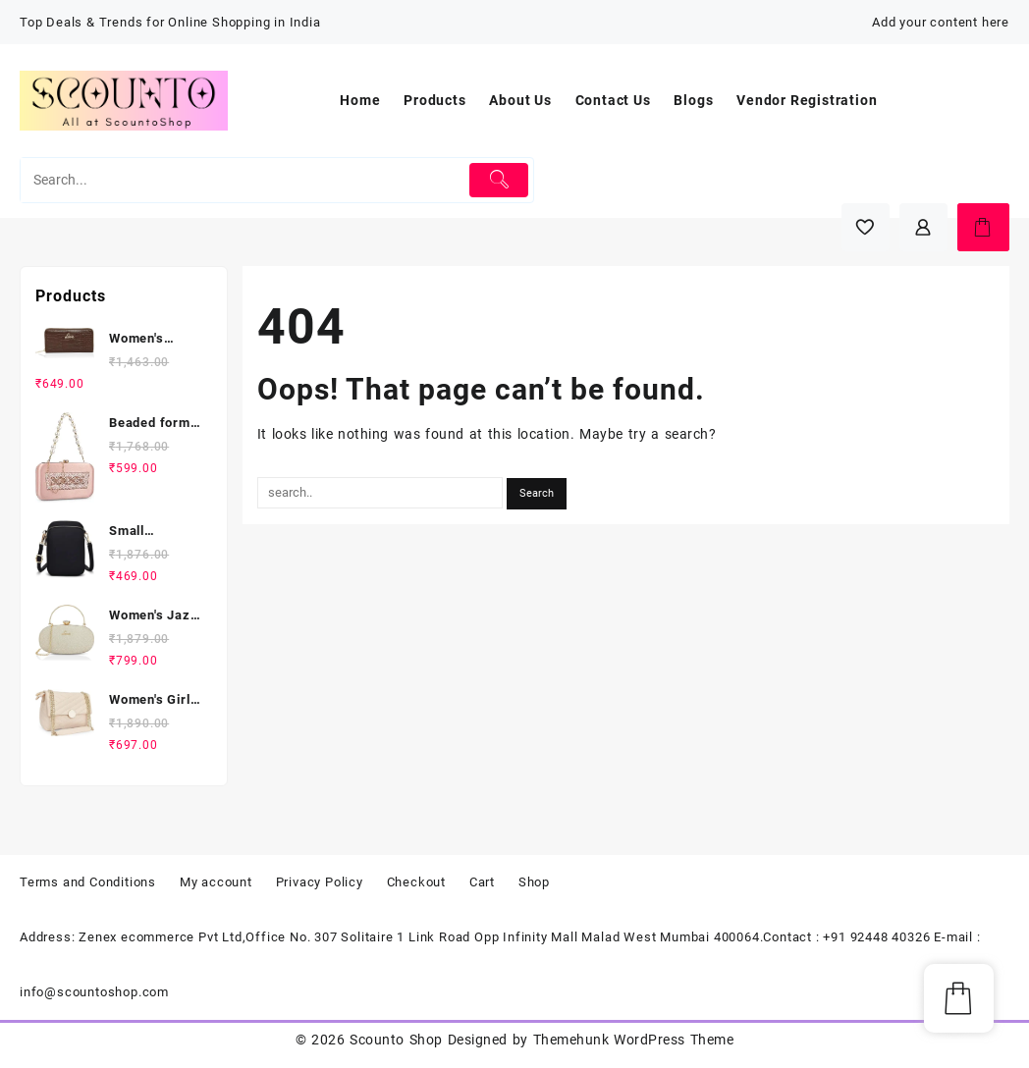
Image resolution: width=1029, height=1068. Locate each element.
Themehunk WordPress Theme (633, 1039)
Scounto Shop (396, 1039)
